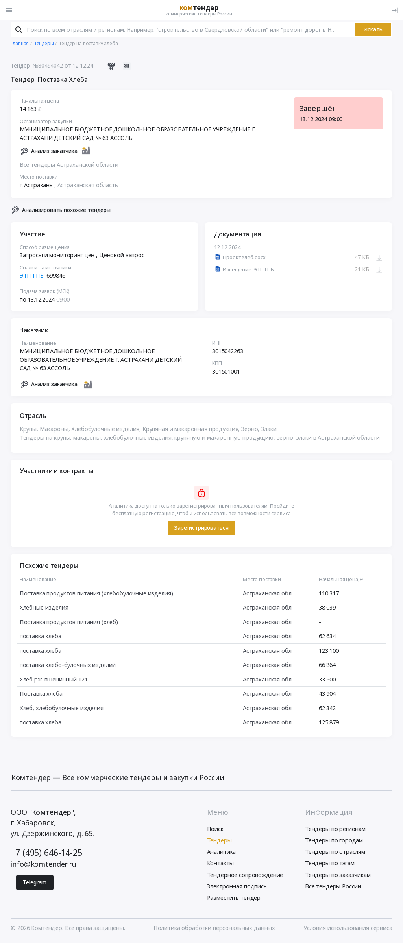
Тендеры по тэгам (330, 864)
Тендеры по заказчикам (338, 876)
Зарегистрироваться (201, 529)
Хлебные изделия (44, 609)
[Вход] (394, 10)
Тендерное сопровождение (245, 876)
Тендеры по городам (334, 841)
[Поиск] (18, 31)
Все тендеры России (333, 887)
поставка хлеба (40, 637)
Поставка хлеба (41, 695)
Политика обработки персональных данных (214, 929)
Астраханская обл (267, 595)
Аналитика (221, 853)
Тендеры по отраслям (335, 853)
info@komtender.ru (43, 865)
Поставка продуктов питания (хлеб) (69, 623)
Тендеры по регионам (335, 830)
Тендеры (219, 841)
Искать (373, 31)
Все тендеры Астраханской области (69, 166)
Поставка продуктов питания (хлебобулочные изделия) (96, 595)
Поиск (215, 830)
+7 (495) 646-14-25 (46, 854)
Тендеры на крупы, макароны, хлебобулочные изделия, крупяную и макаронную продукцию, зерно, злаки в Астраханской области (200, 439)
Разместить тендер (234, 899)
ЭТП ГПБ (32, 277)
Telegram (34, 884)
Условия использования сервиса (347, 929)
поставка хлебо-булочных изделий (68, 666)
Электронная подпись (237, 887)
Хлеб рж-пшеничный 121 (54, 681)
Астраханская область (87, 186)
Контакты (220, 864)
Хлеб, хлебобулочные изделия (62, 709)
